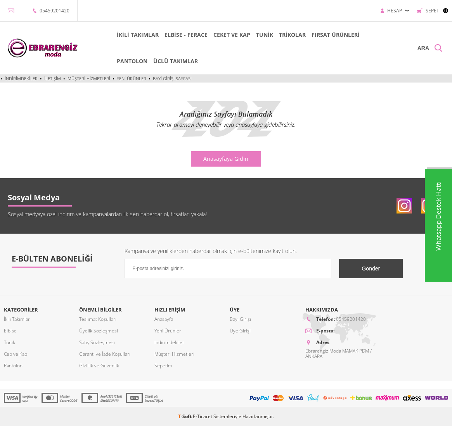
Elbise (10, 330)
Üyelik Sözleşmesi (98, 330)
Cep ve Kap (15, 354)
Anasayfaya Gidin (225, 158)
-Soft (185, 416)
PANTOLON (132, 61)
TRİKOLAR (292, 34)
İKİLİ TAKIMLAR (138, 34)
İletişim (52, 78)
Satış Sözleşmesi (97, 342)
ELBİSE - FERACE (186, 34)
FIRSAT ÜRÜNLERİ (336, 34)
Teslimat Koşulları (97, 319)
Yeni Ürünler (131, 78)
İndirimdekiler (21, 78)
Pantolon (13, 365)
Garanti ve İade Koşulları (104, 354)
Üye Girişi (240, 330)
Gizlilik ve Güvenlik (99, 365)
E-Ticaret (202, 416)
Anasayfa (163, 319)
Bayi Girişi (240, 319)
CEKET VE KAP (231, 34)
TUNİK (264, 34)
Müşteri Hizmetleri (89, 78)
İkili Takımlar (17, 319)
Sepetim (163, 365)
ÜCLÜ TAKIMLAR (175, 61)
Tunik (9, 342)
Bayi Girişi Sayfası (172, 78)
